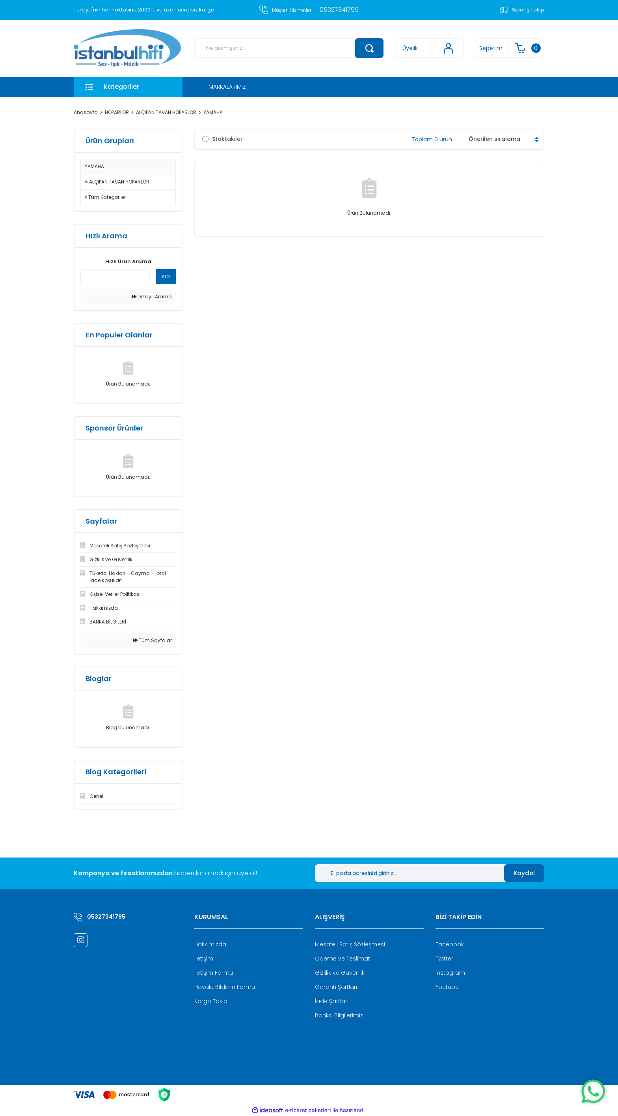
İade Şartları (331, 1001)
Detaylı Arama (152, 296)
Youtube (447, 987)
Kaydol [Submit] (524, 873)
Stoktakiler (227, 139)
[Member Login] (429, 48)
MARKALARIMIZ (227, 87)
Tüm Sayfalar (152, 640)
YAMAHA (213, 112)
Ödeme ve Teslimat (342, 958)
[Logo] (127, 48)
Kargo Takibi (211, 1001)
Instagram (450, 973)
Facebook (450, 944)
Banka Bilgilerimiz (339, 1015)
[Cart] (510, 48)
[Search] (288, 48)
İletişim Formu (213, 973)
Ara (166, 276)
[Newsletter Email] (409, 873)
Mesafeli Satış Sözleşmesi (350, 944)
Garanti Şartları (336, 987)
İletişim (203, 958)
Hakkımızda (210, 944)
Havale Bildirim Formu (224, 987)
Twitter (444, 958)
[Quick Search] (115, 276)
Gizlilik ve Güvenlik (340, 973)
